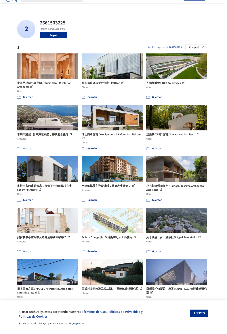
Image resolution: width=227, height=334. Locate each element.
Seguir (53, 35)
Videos (153, 5)
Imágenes (103, 5)
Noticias (141, 5)
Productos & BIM (122, 5)
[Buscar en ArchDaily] (55, 5)
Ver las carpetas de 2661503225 (165, 47)
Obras (90, 5)
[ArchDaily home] (12, 5)
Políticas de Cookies (33, 316)
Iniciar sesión (173, 5)
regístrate (78, 323)
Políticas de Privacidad (123, 311)
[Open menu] (215, 5)
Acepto (199, 313)
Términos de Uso (94, 311)
